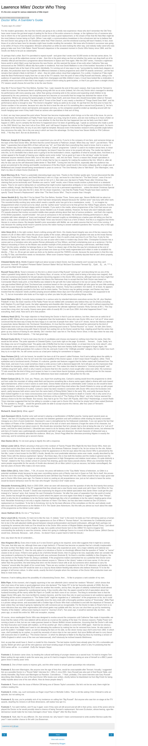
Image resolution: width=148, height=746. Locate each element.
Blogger (62, 744)
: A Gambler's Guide (22, 20)
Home (58, 735)
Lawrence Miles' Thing (33, 7)
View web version (58, 739)
